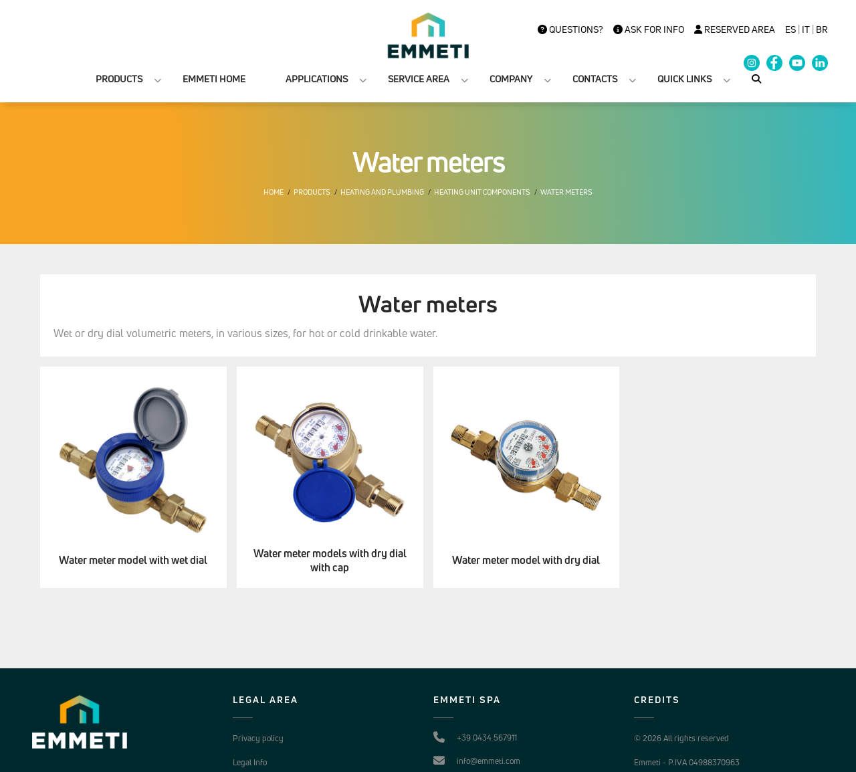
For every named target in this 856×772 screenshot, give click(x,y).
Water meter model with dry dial (526, 560)
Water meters (566, 192)
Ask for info (648, 29)
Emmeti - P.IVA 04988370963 (687, 762)
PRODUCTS (119, 78)
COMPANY (511, 78)
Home (273, 192)
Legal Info (250, 762)
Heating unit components (482, 192)
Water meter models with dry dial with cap (330, 561)
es (790, 29)
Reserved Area (734, 29)
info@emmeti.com (488, 761)
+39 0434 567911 (487, 737)
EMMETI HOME (214, 78)
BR (822, 29)
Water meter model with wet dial (133, 560)
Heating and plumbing (382, 192)
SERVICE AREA (418, 78)
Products (312, 192)
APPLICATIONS (317, 78)
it (806, 29)
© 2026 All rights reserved (681, 738)
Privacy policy (258, 738)
